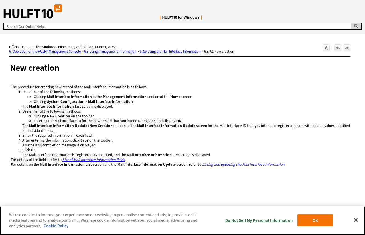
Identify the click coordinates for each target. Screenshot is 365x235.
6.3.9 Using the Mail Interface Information (170, 51)
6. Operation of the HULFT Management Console (45, 51)
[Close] (356, 221)
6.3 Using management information (110, 51)
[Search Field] (182, 26)
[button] (356, 26)
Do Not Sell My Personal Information (259, 221)
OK (315, 221)
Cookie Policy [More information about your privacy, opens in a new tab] (56, 227)
